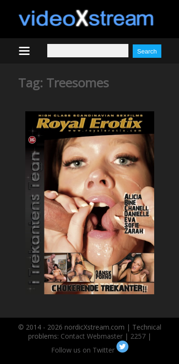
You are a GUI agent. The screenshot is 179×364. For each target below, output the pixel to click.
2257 (138, 336)
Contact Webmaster (92, 336)
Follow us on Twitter (89, 349)
